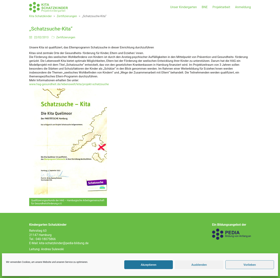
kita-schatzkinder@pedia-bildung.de (63, 243)
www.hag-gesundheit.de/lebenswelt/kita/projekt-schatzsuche (69, 84)
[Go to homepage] (48, 7)
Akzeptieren (148, 265)
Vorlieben (249, 265)
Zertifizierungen (65, 37)
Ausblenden (199, 265)
